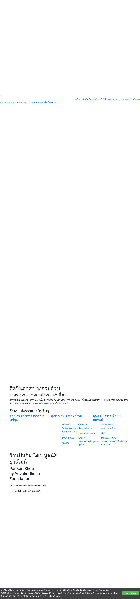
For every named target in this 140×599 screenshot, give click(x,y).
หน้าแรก (79, 99)
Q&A (138, 99)
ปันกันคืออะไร (89, 99)
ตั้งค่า (116, 593)
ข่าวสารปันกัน (129, 99)
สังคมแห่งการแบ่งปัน (22, 102)
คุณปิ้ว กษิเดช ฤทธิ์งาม (66, 416)
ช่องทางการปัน (116, 99)
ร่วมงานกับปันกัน (108, 438)
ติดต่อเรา (53, 102)
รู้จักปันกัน (82, 424)
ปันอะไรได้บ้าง (102, 99)
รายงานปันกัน (6, 102)
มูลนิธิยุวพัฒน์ (107, 424)
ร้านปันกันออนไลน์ (40, 102)
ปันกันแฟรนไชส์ (69, 428)
